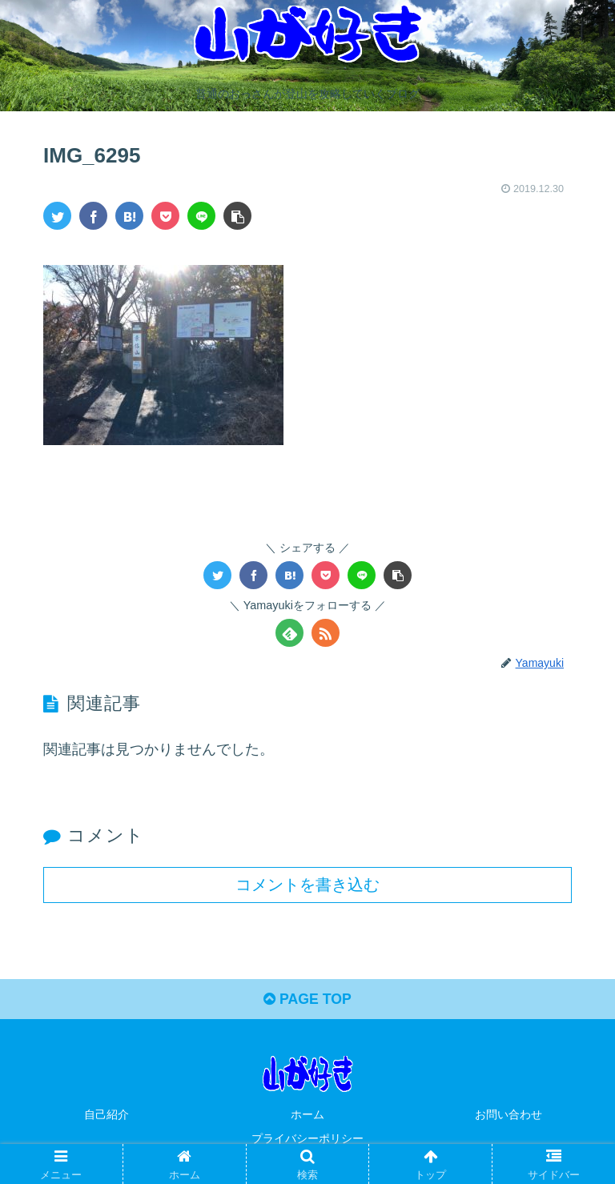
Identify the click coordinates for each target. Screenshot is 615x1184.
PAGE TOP (307, 1000)
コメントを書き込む (307, 884)
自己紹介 (106, 1115)
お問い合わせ (508, 1115)
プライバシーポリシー (307, 1138)
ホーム (307, 1115)
